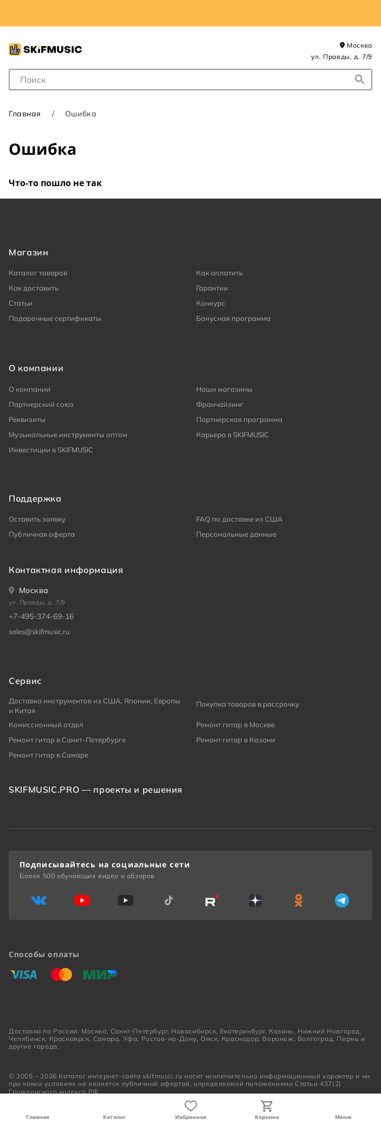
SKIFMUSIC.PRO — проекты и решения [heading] (96, 789)
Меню (343, 1117)
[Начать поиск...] (360, 79)
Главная (37, 1117)
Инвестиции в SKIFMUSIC (51, 449)
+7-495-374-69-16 (41, 616)
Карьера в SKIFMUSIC (232, 434)
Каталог (114, 1117)
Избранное (190, 1117)
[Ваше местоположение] (29, 590)
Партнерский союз (41, 404)
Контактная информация (66, 569)
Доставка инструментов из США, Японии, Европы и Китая (94, 705)
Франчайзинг (219, 404)
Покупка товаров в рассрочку (247, 704)
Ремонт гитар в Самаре (48, 754)
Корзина (267, 1117)
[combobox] (190, 79)
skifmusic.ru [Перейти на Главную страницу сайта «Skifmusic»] (162, 1076)
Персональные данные (236, 534)
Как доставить (34, 288)
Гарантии (212, 288)
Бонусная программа (233, 318)
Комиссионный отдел (46, 724)
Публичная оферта (42, 534)
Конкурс (210, 303)
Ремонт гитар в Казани (235, 739)
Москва (356, 45)
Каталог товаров (38, 272)
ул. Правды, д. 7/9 (341, 56)
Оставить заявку (37, 519)
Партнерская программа (239, 419)
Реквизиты (27, 419)
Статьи (21, 303)
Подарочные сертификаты (55, 318)
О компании (29, 389)
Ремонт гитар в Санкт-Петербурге (67, 739)
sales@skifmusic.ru (39, 631)
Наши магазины (224, 389)
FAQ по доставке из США (239, 519)
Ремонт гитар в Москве (235, 724)
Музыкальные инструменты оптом (68, 434)
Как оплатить (219, 272)
